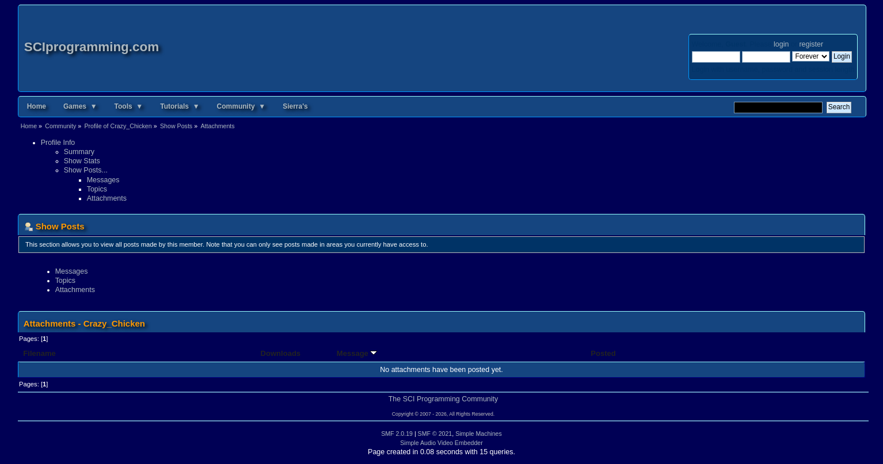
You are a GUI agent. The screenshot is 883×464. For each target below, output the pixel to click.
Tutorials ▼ (179, 106)
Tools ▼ (129, 106)
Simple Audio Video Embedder (441, 442)
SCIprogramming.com (91, 47)
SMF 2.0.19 (397, 433)
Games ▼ (80, 106)
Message (357, 353)
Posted (603, 353)
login (781, 44)
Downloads (281, 353)
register (811, 44)
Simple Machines (478, 433)
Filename (39, 353)
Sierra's (295, 106)
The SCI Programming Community (443, 399)
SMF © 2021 (435, 433)
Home (36, 106)
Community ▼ (241, 106)
